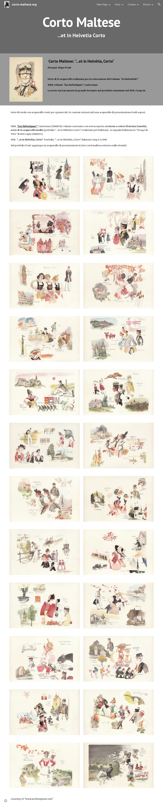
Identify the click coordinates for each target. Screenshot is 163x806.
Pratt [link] (117, 4)
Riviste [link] (146, 4)
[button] (159, 4)
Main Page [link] (102, 4)
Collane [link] (132, 4)
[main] (81, 27)
